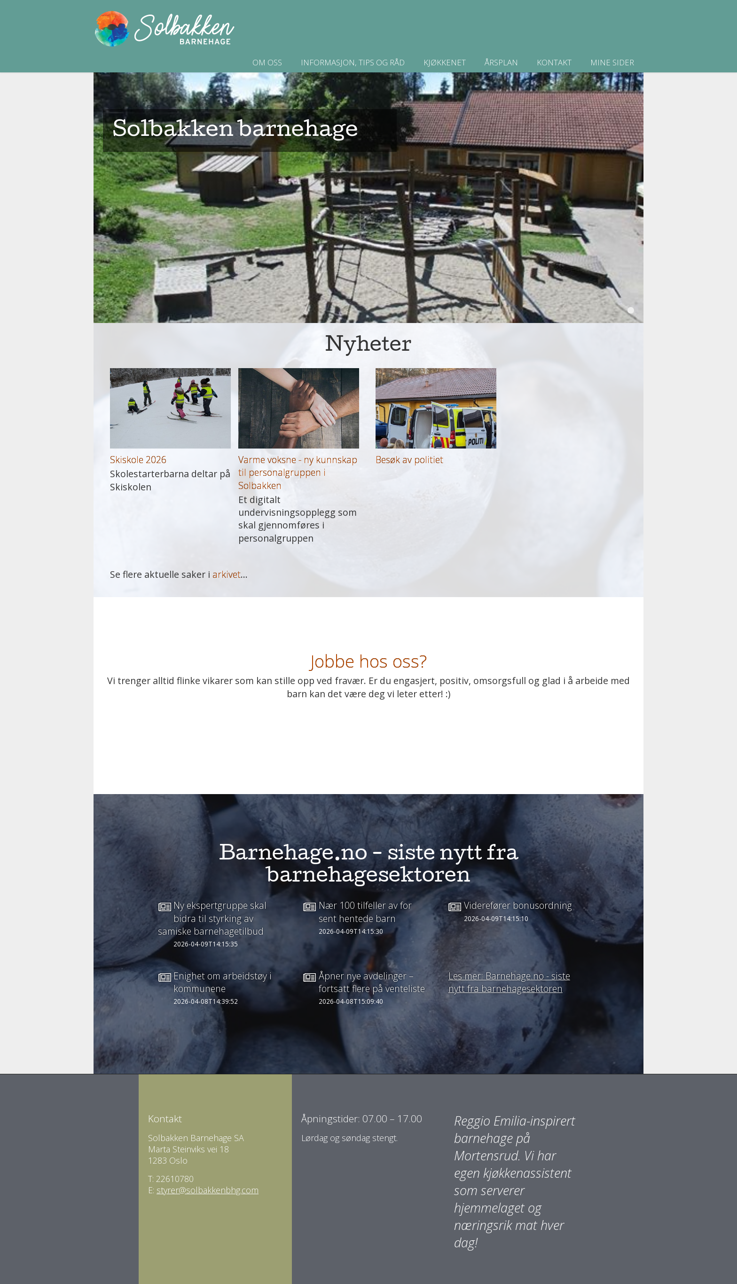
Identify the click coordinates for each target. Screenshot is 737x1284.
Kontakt (554, 62)
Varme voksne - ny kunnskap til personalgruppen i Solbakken (297, 472)
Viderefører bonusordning (518, 905)
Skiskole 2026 (138, 459)
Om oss (267, 62)
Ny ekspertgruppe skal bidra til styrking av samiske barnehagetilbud (212, 918)
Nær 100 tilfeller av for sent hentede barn (365, 911)
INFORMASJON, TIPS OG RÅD (353, 62)
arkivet (226, 574)
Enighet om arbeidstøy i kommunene (222, 982)
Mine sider (612, 62)
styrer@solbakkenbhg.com (208, 1190)
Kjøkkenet (444, 62)
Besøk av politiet (409, 459)
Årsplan (501, 62)
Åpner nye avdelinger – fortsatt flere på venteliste (372, 982)
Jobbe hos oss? (368, 661)
